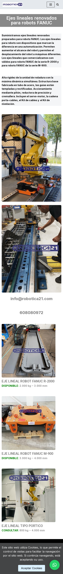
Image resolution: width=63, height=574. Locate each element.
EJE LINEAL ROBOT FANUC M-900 (27, 454)
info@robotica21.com (32, 298)
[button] (55, 565)
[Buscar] (57, 4)
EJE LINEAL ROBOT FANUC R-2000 (28, 381)
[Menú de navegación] (51, 4)
